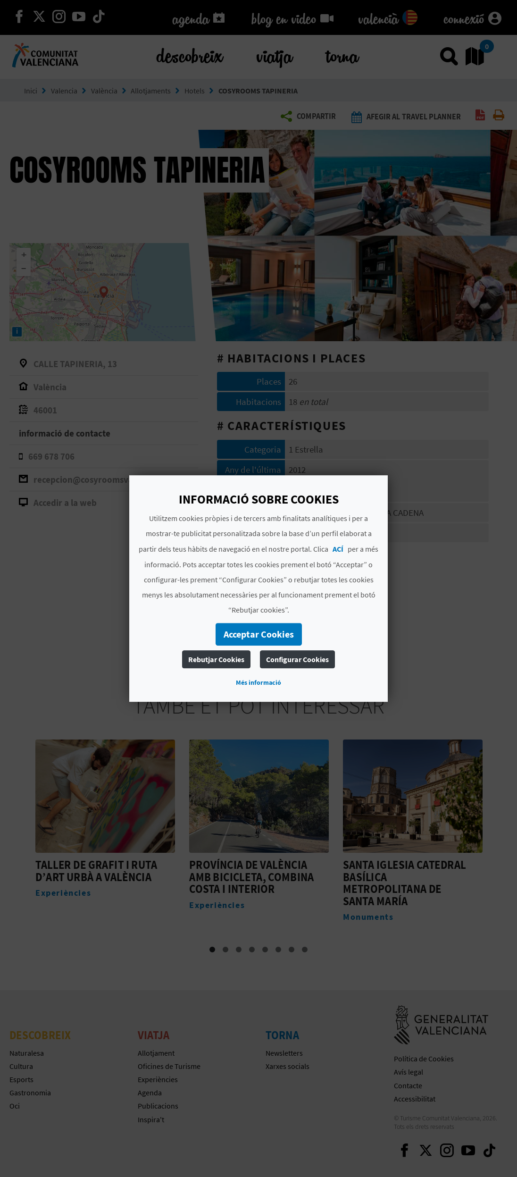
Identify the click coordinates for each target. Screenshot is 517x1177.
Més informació (258, 682)
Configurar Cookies (297, 659)
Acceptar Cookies (259, 634)
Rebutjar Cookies (216, 659)
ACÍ (338, 549)
